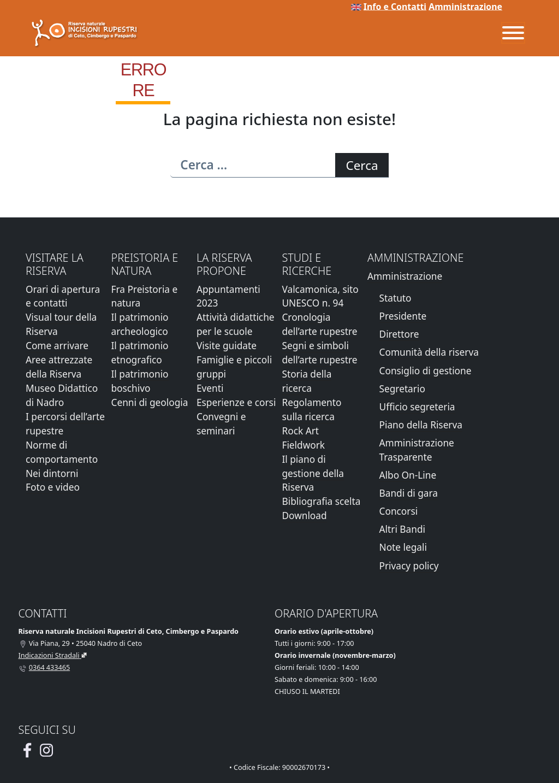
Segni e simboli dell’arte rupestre (319, 352)
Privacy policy (409, 566)
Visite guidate (227, 345)
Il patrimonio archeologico (139, 324)
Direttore (399, 334)
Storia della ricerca (306, 381)
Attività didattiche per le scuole (236, 324)
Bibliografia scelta (321, 501)
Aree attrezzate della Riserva (59, 367)
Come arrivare (57, 345)
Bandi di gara (408, 493)
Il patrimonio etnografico (139, 352)
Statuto (395, 298)
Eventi (210, 388)
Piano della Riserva (420, 425)
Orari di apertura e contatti (63, 296)
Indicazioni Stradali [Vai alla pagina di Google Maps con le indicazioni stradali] (49, 655)
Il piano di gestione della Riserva (313, 473)
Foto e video (53, 487)
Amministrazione (465, 7)
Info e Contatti (395, 7)
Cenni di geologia (149, 402)
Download (304, 515)
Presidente (403, 316)
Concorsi (398, 511)
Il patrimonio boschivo (139, 381)
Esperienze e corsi (236, 402)
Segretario (402, 388)
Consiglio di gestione (425, 370)
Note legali (403, 547)
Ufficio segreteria (417, 407)
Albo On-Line (408, 475)
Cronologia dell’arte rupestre (319, 324)
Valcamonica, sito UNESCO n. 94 (320, 296)
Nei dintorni (52, 473)
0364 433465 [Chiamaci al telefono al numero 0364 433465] (49, 667)
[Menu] (513, 32)
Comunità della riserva (429, 352)
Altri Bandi (402, 529)
